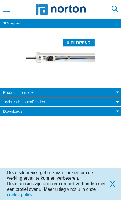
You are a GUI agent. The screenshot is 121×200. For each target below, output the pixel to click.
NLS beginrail (12, 23)
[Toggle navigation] (6, 9)
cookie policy (19, 194)
